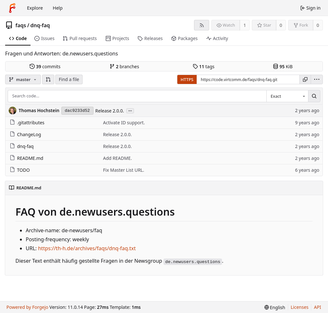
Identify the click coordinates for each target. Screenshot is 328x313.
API (317, 307)
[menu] (317, 79)
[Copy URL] (305, 79)
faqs (20, 25)
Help (58, 8)
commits (45, 66)
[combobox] (287, 96)
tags (203, 66)
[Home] (12, 8)
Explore (35, 8)
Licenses (300, 307)
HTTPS (187, 79)
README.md (26, 158)
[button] (48, 79)
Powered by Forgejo (27, 307)
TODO (20, 170)
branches (124, 66)
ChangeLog (25, 134)
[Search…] (314, 96)
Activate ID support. (124, 122)
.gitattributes (27, 122)
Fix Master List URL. (123, 170)
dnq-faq (40, 25)
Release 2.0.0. (109, 111)
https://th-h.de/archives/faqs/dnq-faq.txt (87, 248)
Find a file (69, 79)
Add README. (117, 158)
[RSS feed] (201, 25)
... (130, 110)
